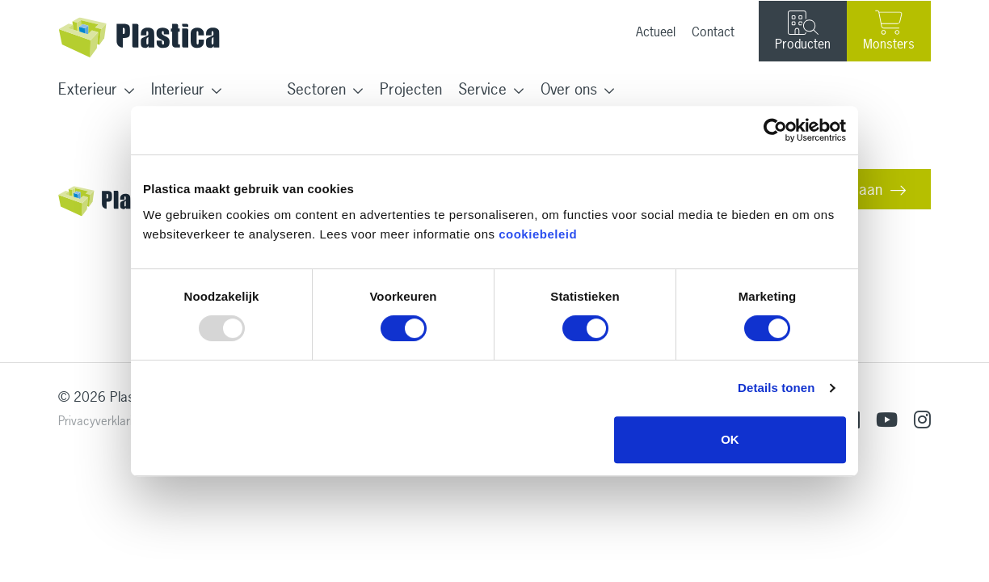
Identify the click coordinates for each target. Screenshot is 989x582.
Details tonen (776, 387)
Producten (803, 32)
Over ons (569, 88)
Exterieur (87, 88)
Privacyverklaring (101, 420)
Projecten (411, 88)
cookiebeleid (538, 234)
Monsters (889, 31)
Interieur (177, 88)
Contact (713, 31)
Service (482, 88)
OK (730, 439)
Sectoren (316, 88)
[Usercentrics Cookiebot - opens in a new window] (775, 130)
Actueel (655, 31)
